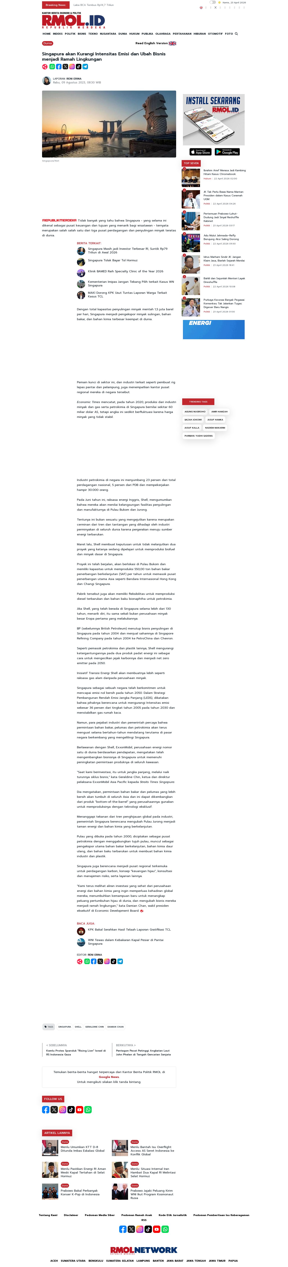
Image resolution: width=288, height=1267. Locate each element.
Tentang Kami (48, 1215)
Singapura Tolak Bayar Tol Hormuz (113, 260)
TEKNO (93, 34)
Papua (233, 1261)
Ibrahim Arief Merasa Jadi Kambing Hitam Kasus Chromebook (225, 172)
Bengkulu (96, 1261)
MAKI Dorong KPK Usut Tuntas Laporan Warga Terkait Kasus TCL (127, 294)
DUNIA (122, 34)
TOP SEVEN (191, 163)
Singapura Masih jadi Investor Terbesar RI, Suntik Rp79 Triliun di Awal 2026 (128, 250)
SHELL (78, 1026)
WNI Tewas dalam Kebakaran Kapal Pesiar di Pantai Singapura (125, 942)
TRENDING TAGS (198, 401)
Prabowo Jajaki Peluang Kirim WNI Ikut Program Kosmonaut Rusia (152, 1194)
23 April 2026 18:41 (223, 265)
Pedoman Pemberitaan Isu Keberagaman (221, 1215)
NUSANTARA (108, 34)
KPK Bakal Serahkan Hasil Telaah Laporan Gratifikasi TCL (129, 929)
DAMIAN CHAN (115, 1026)
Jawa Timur (217, 1261)
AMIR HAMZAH (219, 411)
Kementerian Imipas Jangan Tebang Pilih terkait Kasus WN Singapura (131, 283)
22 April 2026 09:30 (224, 243)
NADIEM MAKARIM (215, 427)
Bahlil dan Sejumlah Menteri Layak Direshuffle (224, 280)
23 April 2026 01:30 (224, 311)
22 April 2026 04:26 (224, 203)
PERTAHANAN (182, 34)
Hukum (207, 178)
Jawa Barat (175, 1261)
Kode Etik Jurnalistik (173, 1215)
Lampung (143, 1261)
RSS (144, 1220)
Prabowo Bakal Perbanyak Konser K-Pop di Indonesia (80, 1192)
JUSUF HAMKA (215, 419)
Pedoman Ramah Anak (136, 1215)
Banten (158, 1261)
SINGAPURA (64, 1026)
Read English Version (152, 43)
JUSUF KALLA (192, 427)
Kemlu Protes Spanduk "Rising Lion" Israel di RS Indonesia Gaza (76, 1053)
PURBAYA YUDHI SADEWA (199, 435)
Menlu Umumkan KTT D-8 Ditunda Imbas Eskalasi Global (83, 1149)
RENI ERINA (74, 79)
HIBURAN (200, 34)
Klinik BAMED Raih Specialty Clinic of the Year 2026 (125, 271)
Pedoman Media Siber (100, 1215)
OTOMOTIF (215, 34)
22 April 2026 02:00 (225, 178)
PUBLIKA (147, 34)
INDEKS (58, 34)
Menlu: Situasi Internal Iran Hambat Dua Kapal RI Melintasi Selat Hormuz (153, 1172)
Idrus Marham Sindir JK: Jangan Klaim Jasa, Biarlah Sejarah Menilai (224, 259)
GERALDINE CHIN (94, 1026)
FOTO (229, 34)
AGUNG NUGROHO (195, 411)
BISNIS (82, 34)
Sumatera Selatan (120, 1261)
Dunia (48, 43)
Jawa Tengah (196, 1261)
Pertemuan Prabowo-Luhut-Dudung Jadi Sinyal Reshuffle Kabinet (221, 217)
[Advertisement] (109, 190)
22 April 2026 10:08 (224, 286)
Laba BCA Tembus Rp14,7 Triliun (94, 5)
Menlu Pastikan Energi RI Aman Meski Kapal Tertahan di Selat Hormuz (83, 1172)
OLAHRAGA (163, 34)
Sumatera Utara (73, 1261)
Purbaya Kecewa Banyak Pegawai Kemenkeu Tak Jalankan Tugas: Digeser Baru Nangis (224, 303)
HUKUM (134, 34)
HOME (47, 34)
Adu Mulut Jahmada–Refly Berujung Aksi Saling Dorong (221, 237)
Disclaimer (71, 1215)
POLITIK (70, 34)
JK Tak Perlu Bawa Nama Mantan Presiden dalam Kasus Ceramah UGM (223, 195)
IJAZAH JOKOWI (193, 419)
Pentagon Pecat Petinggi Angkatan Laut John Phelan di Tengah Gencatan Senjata (143, 1053)
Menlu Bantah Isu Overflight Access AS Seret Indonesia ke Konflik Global (152, 1150)
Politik (207, 203)
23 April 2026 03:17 (224, 225)
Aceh (54, 1261)
